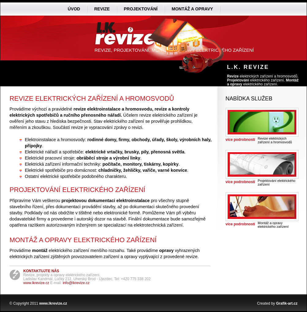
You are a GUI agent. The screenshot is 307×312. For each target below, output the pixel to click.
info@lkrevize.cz (76, 283)
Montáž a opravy (192, 8)
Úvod (74, 8)
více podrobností (240, 139)
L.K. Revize (248, 67)
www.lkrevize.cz (36, 283)
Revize (102, 8)
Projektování (140, 8)
